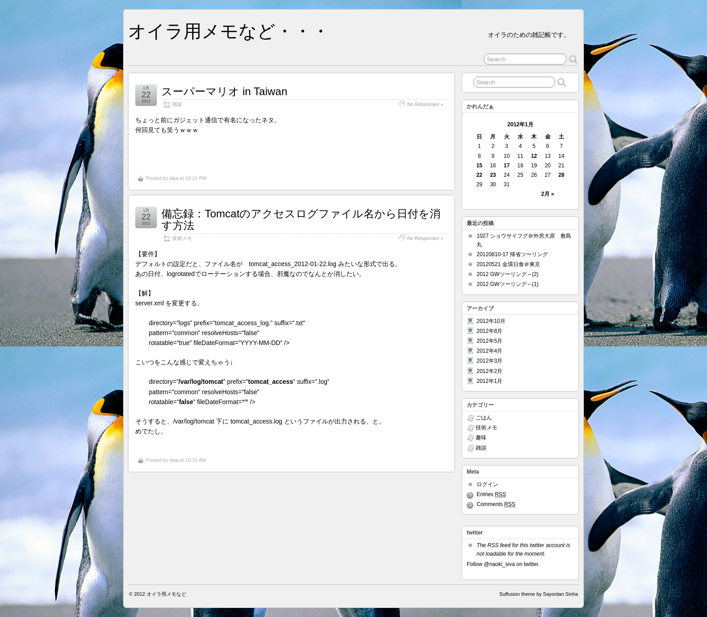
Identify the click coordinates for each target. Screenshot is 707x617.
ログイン (487, 484)
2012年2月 (489, 371)
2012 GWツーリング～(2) (507, 274)
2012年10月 (491, 321)
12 (534, 156)
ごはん (484, 417)
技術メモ (182, 238)
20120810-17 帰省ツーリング (512, 254)
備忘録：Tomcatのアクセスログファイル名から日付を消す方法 (301, 219)
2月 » (547, 194)
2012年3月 (489, 361)
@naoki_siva (499, 564)
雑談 (177, 104)
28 (561, 175)
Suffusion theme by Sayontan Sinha (538, 594)
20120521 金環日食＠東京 (508, 264)
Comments (496, 504)
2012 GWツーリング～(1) (507, 284)
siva (174, 178)
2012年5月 (489, 341)
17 (507, 165)
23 (493, 175)
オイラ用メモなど (166, 594)
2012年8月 (489, 331)
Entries (491, 494)
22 (479, 175)
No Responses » (425, 104)
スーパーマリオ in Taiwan (224, 91)
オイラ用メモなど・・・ (229, 31)
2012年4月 (489, 351)
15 (479, 165)
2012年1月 (489, 381)
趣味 (481, 437)
